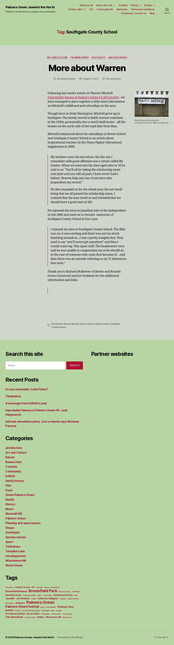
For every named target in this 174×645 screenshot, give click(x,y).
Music (9, 509)
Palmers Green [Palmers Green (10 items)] (40, 602)
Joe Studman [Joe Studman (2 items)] (23, 598)
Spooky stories (15, 537)
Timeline (123, 5)
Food (8, 490)
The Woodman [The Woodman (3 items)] (14, 616)
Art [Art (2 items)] (33, 587)
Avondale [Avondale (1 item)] (39, 587)
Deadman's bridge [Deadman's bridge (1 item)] (29, 595)
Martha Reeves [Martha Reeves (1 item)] (73, 599)
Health (9, 499)
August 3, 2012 (90, 78)
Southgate (98, 57)
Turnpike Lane (15, 551)
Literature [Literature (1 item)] (63, 599)
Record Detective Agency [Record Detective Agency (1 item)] (31, 610)
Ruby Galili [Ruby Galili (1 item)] (45, 610)
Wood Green (13, 565)
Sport (9, 542)
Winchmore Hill (15, 560)
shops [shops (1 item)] (52, 610)
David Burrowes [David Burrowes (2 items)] (13, 595)
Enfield (10, 476)
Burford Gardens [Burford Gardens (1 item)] (65, 592)
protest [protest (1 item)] (17, 610)
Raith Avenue (102, 323)
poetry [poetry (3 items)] (9, 610)
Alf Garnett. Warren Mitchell (65, 323)
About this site (104, 5)
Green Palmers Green (19, 495)
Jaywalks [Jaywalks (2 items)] (10, 598)
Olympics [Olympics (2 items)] (20, 603)
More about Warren (87, 68)
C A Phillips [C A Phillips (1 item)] (76, 592)
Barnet (9, 457)
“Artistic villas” (75, 9)
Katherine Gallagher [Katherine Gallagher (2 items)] (48, 598)
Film (8, 485)
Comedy (11, 466)
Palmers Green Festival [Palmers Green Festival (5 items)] (22, 606)
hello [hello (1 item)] (75, 595)
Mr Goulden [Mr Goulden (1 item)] (9, 603)
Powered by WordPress (70, 637)
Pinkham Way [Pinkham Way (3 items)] (65, 606)
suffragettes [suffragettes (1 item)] (45, 614)
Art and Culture (57, 57)
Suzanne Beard (67, 78)
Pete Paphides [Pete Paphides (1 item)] (51, 607)
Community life (105, 9)
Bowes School (87, 323)
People (148, 5)
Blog (152, 13)
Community (13, 471)
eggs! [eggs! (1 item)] (39, 595)
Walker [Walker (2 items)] (40, 617)
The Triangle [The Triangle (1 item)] (67, 614)
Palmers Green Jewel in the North (30, 7)
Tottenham (12, 546)
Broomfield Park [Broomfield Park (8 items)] (43, 591)
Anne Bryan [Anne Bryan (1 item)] (9, 587)
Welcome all (86, 5)
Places (134, 5)
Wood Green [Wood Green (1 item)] (67, 617)
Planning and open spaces (23, 523)
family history (14, 481)
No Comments (113, 78)
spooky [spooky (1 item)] (59, 610)
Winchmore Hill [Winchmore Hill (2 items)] (53, 617)
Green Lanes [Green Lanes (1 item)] (47, 595)
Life (91, 9)
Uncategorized (117, 57)
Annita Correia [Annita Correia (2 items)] (22, 587)
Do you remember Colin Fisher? (26, 389)
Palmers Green (79, 57)
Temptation (13, 396)
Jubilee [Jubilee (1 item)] (33, 599)
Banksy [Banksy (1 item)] (47, 587)
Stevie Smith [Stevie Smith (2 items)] (32, 613)
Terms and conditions (143, 9)
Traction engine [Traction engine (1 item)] (30, 617)
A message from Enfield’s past (26, 403)
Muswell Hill (13, 513)
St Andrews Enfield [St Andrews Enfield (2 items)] (15, 613)
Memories (122, 9)
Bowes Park (13, 462)
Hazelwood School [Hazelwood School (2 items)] (63, 595)
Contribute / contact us (133, 13)
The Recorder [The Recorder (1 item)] (56, 614)
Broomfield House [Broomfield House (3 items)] (16, 591)
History (10, 504)
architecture (13, 448)
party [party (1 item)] (42, 607)
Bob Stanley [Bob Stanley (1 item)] (55, 587)
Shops (9, 528)
